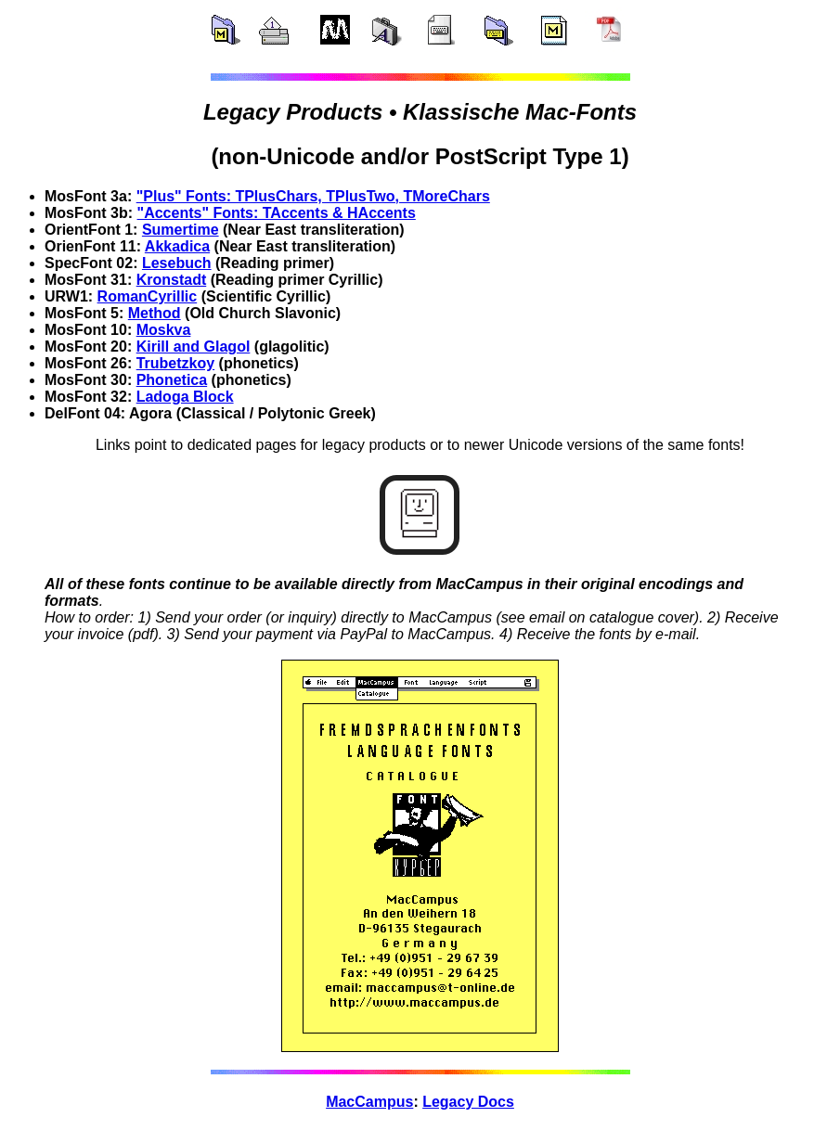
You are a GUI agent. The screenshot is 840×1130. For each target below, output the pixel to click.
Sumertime (180, 230)
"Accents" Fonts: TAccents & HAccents (276, 213)
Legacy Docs (468, 1102)
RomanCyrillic (147, 296)
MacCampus (369, 1102)
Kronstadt (171, 280)
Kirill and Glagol (193, 346)
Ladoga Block (185, 396)
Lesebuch (177, 263)
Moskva (163, 330)
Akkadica (177, 246)
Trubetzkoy (175, 363)
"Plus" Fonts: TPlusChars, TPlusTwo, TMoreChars (313, 196)
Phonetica (171, 380)
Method (154, 313)
